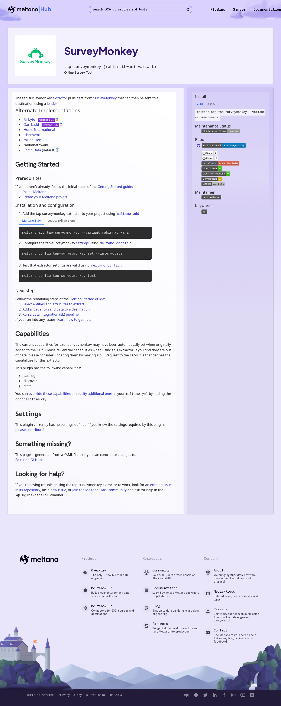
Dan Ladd (32, 124)
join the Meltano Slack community (99, 490)
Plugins (217, 9)
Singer (239, 9)
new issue (58, 490)
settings (82, 243)
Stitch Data (33, 150)
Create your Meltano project (45, 197)
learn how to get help (74, 319)
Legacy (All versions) (62, 220)
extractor (60, 98)
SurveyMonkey (105, 98)
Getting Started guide (114, 186)
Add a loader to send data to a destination (56, 309)
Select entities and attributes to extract (53, 304)
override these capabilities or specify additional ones (71, 393)
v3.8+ (200, 104)
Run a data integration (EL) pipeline (51, 314)
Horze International (39, 129)
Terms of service (40, 695)
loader (52, 103)
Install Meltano (34, 191)
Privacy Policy (70, 695)
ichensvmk (32, 134)
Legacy (211, 104)
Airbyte (30, 119)
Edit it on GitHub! (29, 459)
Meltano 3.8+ (31, 220)
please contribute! (29, 429)
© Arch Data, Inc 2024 (104, 695)
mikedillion (32, 140)
